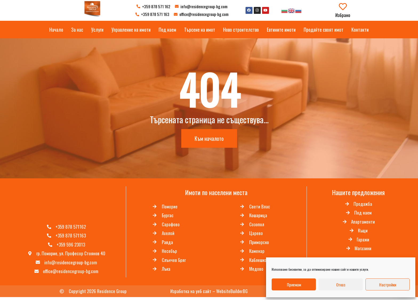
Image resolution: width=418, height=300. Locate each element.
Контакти (360, 29)
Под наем (167, 29)
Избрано (342, 15)
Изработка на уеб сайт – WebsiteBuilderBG (209, 293)
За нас (77, 29)
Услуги (97, 29)
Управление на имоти (131, 29)
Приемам (294, 284)
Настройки (387, 284)
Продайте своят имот (323, 29)
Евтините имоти (281, 29)
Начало (56, 29)
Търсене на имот (199, 29)
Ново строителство (241, 29)
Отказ (340, 284)
